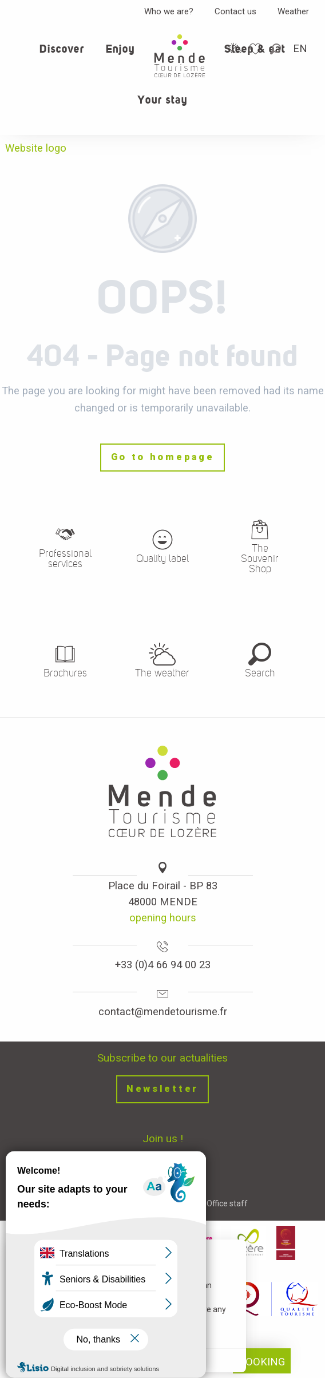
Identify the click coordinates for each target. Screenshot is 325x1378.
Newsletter (162, 1088)
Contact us (235, 11)
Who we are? (168, 11)
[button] (276, 49)
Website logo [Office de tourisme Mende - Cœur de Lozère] (35, 148)
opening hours (162, 918)
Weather (293, 11)
